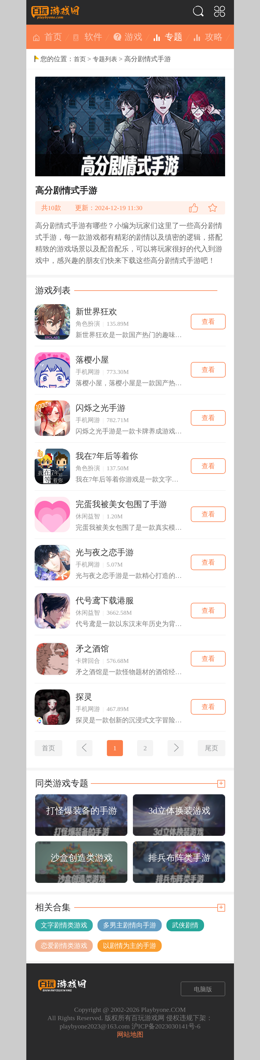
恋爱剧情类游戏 (64, 945)
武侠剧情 (185, 925)
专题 (173, 37)
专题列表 (105, 59)
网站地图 (130, 1034)
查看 (208, 321)
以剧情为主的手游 (129, 945)
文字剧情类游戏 (64, 925)
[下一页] (176, 748)
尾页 (211, 748)
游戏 (133, 37)
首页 (53, 37)
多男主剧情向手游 (129, 925)
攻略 (214, 37)
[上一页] (84, 748)
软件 (93, 37)
